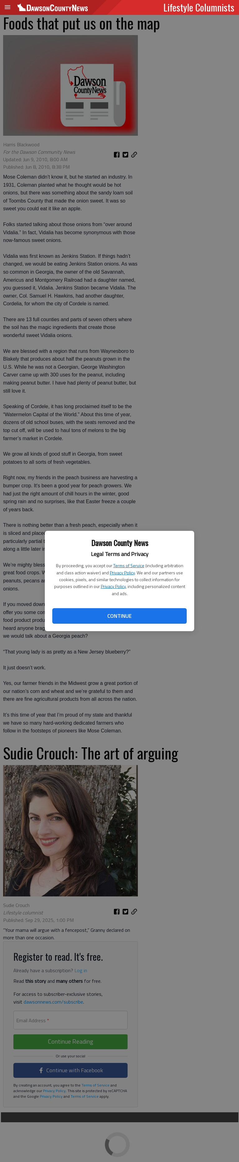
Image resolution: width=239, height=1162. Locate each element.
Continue (119, 616)
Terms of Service (128, 565)
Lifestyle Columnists (198, 7)
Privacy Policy (122, 572)
